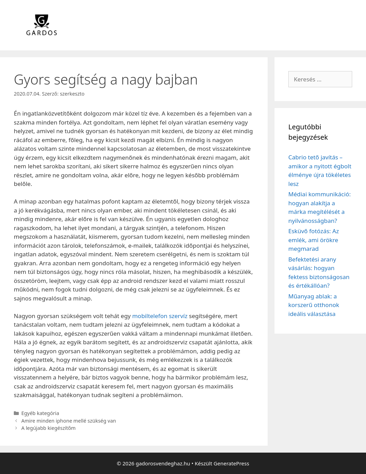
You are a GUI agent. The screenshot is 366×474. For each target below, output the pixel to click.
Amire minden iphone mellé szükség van (68, 420)
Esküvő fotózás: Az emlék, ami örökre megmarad (313, 240)
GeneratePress (231, 463)
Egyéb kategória (40, 413)
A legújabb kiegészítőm (48, 428)
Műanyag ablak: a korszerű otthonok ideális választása (313, 305)
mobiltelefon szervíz (159, 316)
